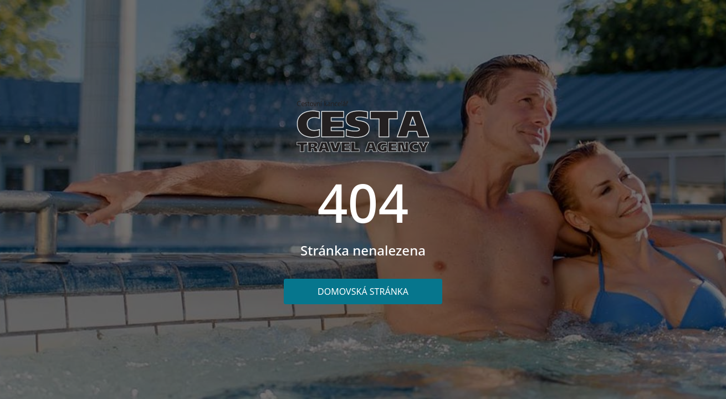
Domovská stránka (363, 291)
